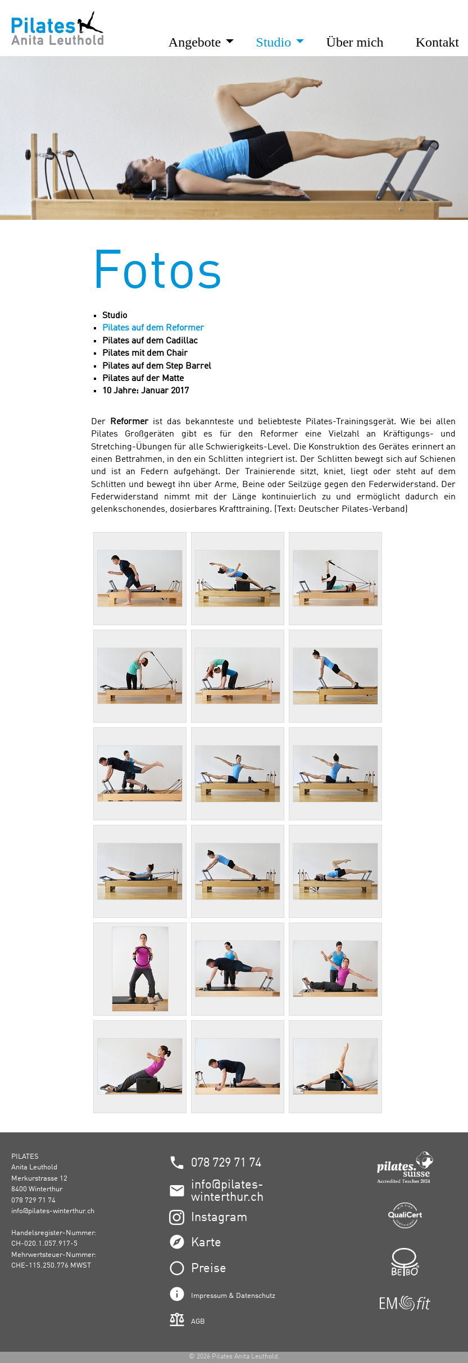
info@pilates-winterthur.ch (52, 1211)
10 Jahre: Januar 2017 (145, 391)
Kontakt (437, 42)
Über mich (355, 42)
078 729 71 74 (226, 1163)
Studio (114, 315)
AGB (198, 1321)
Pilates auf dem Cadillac (150, 341)
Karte (206, 1243)
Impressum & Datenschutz (233, 1296)
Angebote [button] (196, 42)
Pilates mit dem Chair (145, 353)
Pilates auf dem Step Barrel (156, 366)
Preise (208, 1269)
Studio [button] (275, 42)
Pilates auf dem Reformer (153, 328)
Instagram (219, 1217)
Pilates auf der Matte (143, 378)
